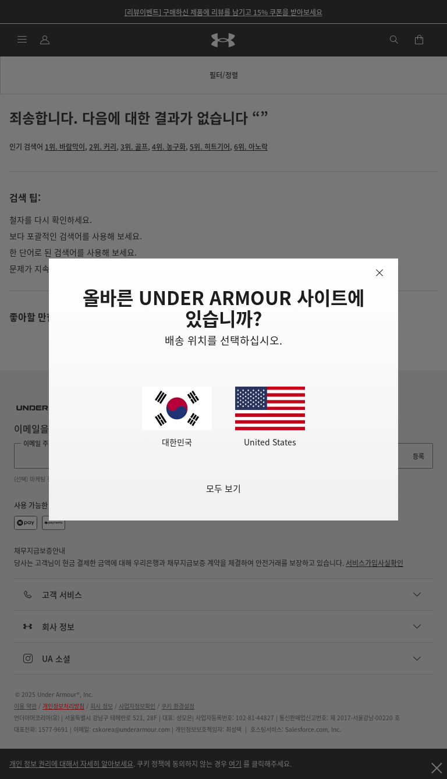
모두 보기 (223, 488)
